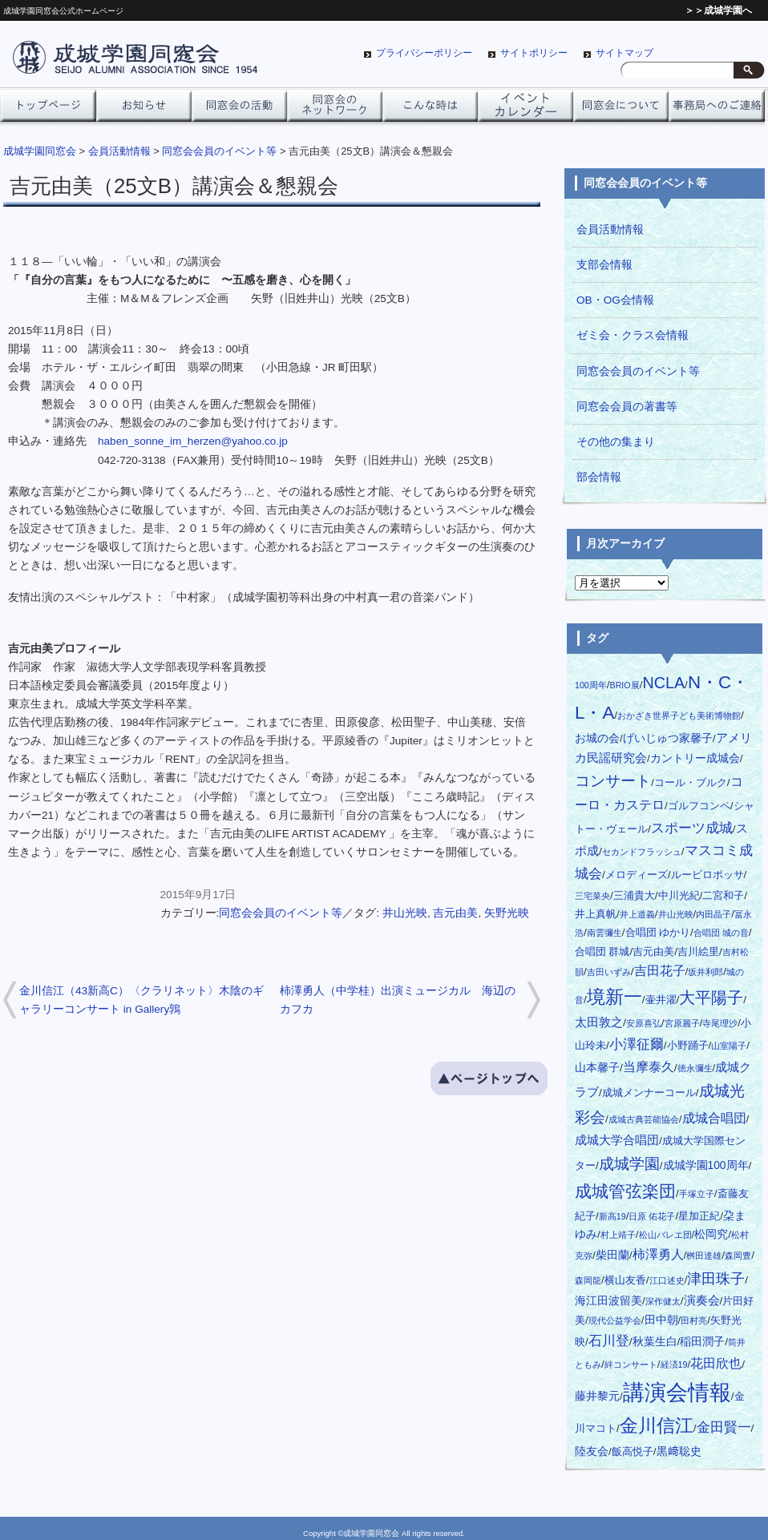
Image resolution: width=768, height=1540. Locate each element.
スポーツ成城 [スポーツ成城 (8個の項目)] (692, 828)
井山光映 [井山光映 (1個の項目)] (675, 914)
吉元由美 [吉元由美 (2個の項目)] (653, 951)
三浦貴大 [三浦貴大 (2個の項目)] (634, 895)
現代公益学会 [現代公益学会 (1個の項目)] (614, 1320)
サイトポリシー (534, 53)
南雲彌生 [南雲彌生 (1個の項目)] (604, 932)
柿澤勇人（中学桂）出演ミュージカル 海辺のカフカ (397, 1000)
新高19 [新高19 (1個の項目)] (612, 1216)
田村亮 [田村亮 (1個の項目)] (694, 1320)
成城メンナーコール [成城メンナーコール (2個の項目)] (649, 1093)
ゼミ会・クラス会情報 (632, 335)
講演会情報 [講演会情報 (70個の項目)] (677, 1393)
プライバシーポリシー (424, 53)
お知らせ (144, 110)
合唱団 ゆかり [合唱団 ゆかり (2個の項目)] (657, 932)
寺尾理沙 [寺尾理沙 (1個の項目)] (720, 1023)
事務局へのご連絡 (716, 110)
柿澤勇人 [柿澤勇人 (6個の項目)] (658, 1254)
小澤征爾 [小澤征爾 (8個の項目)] (636, 1044)
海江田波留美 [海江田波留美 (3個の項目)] (608, 1301)
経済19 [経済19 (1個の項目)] (674, 1364)
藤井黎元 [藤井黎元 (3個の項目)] (597, 1396)
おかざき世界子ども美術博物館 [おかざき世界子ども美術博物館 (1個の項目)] (679, 715)
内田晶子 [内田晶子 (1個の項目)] (713, 914)
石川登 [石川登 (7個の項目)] (608, 1341)
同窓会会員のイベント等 (280, 913)
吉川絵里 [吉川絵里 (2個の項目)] (698, 951)
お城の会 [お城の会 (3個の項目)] (597, 738)
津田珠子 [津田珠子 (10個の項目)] (716, 1278)
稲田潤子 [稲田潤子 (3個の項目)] (702, 1342)
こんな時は (430, 110)
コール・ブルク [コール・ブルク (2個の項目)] (690, 782)
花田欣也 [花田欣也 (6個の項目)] (716, 1363)
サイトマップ (624, 53)
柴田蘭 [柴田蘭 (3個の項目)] (612, 1255)
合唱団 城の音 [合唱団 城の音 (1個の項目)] (721, 932)
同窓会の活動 (239, 110)
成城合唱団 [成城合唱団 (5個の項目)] (714, 1118)
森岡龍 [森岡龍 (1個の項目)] (588, 1280)
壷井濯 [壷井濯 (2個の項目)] (661, 1000)
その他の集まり (615, 442)
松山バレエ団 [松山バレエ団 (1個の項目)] (665, 1235)
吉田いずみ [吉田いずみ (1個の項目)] (609, 972)
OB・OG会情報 (615, 300)
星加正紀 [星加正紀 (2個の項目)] (699, 1216)
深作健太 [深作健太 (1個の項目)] (663, 1301)
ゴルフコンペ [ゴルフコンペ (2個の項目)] (699, 806)
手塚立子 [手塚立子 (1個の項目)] (696, 1194)
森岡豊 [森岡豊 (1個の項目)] (738, 1255)
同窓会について (621, 110)
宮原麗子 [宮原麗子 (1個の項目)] (682, 1023)
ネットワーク (334, 110)
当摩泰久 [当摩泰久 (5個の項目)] (648, 1067)
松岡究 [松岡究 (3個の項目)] (711, 1234)
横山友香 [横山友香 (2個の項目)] (625, 1280)
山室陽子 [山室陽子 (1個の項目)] (728, 1045)
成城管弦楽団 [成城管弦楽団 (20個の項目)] (625, 1191)
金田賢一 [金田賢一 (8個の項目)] (724, 1427)
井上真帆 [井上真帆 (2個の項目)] (595, 914)
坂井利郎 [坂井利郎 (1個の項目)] (705, 972)
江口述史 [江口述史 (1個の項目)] (667, 1280)
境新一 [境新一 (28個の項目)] (614, 997)
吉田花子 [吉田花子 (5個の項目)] (659, 971)
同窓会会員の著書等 (626, 407)
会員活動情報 (610, 230)
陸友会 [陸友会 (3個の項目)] (591, 1451)
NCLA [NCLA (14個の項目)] (663, 682)
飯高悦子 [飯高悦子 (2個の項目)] (632, 1451)
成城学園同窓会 (39, 151)
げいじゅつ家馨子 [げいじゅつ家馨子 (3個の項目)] (668, 738)
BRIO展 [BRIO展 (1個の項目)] (625, 685)
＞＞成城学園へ (718, 10)
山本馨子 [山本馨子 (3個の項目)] (597, 1068)
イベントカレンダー (525, 110)
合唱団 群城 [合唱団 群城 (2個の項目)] (602, 951)
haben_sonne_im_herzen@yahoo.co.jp (193, 441)
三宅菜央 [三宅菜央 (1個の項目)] (592, 896)
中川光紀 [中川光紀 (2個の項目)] (679, 895)
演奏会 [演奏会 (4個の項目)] (702, 1300)
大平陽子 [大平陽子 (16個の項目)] (711, 997)
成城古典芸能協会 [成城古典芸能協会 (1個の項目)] (643, 1119)
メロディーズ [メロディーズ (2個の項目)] (636, 875)
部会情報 (598, 477)
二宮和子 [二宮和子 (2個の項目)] (723, 895)
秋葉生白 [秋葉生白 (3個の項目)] (655, 1342)
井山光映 (404, 913)
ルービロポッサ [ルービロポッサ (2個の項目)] (707, 875)
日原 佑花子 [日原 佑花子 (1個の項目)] (652, 1216)
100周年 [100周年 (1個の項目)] (591, 685)
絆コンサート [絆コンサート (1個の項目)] (630, 1364)
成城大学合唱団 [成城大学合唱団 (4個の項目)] (617, 1140)
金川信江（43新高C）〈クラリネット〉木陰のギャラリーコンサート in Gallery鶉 (141, 1000)
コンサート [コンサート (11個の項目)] (613, 780)
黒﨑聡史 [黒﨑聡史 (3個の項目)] (679, 1451)
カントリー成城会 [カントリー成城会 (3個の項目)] (695, 758)
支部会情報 (604, 265)
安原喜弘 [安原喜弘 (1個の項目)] (643, 1023)
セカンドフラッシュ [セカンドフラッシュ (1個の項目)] (641, 852)
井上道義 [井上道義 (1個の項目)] (637, 914)
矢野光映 (506, 913)
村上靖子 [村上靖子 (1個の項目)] (618, 1235)
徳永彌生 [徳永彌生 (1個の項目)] (695, 1068)
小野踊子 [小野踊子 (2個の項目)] (688, 1045)
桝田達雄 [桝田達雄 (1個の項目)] (704, 1255)
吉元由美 (455, 913)
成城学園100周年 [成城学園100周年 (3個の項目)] (706, 1165)
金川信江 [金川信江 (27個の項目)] (656, 1426)
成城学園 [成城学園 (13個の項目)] (629, 1163)
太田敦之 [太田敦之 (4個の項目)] (599, 1022)
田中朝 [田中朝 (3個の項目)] (661, 1320)
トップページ (47, 110)
